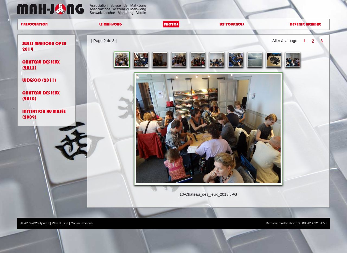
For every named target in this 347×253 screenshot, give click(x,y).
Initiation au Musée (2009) (44, 114)
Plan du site (60, 223)
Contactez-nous (82, 223)
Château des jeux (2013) (40, 65)
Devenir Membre (305, 24)
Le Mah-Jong (110, 24)
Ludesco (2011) (39, 80)
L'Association (34, 24)
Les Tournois (232, 24)
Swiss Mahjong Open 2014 (44, 46)
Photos (171, 24)
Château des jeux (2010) (40, 96)
